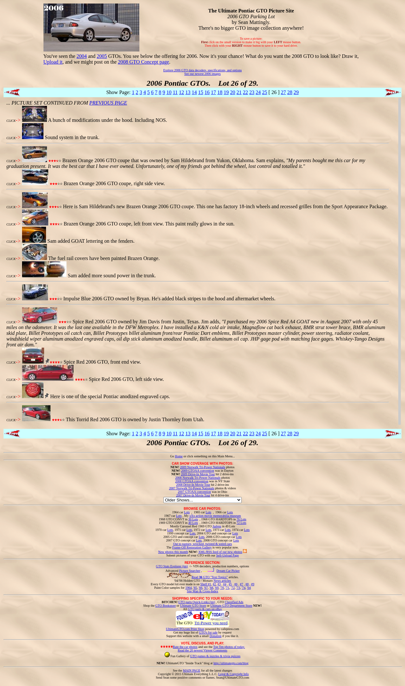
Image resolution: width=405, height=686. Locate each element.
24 (258, 92)
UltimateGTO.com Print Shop (185, 629)
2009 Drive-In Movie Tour (198, 474)
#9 (252, 584)
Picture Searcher (189, 570)
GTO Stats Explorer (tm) (172, 566)
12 (181, 92)
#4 (224, 584)
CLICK (11, 120)
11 (175, 92)
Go (172, 456)
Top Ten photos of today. (229, 647)
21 (239, 92)
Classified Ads (234, 602)
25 (264, 92)
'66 (200, 587)
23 (251, 92)
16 (207, 92)
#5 (230, 584)
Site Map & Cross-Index (202, 592)
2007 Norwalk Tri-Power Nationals (191, 488)
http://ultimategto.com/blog (231, 663)
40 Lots (193, 522)
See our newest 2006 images (202, 73)
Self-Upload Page (227, 555)
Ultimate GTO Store (193, 605)
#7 (241, 584)
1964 (188, 587)
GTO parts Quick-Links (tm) (196, 602)
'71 (228, 587)
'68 (211, 587)
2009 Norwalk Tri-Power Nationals (202, 467)
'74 (243, 587)
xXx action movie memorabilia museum (215, 515)
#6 (236, 584)
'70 (222, 587)
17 (213, 92)
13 (188, 92)
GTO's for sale (208, 632)
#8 (247, 584)
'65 (195, 587)
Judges (217, 526)
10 (168, 92)
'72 (233, 587)
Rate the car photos (185, 647)
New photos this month (173, 552)
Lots (187, 512)
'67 (206, 587)
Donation (216, 636)
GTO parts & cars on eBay (205, 609)
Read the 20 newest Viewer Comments (202, 650)
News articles (222, 580)
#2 (214, 584)
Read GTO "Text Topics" (210, 577)
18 (219, 92)
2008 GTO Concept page (143, 62)
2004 (81, 56)
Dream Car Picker (227, 570)
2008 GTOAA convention (191, 481)
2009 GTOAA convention (197, 470)
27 (283, 92)
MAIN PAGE (191, 670)
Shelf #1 (205, 584)
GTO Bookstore (165, 605)
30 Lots (193, 519)
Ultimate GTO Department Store (231, 605)
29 (296, 92)
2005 (102, 56)
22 (245, 92)
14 (194, 92)
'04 (249, 587)
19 (226, 92)
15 (200, 92)
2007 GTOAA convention (194, 491)
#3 (219, 584)
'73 (238, 587)
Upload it (53, 62)
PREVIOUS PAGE (108, 103)
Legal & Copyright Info (233, 674)
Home (179, 456)
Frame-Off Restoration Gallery (192, 547)
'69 (217, 587)
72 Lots (241, 522)
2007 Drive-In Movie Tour (193, 495)
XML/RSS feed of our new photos (220, 552)
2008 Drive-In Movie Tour (193, 484)
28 (289, 92)
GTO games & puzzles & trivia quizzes (215, 656)
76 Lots (241, 519)
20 (232, 92)
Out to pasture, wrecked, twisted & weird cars (202, 544)
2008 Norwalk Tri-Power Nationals (197, 477)
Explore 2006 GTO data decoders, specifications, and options (202, 70)
